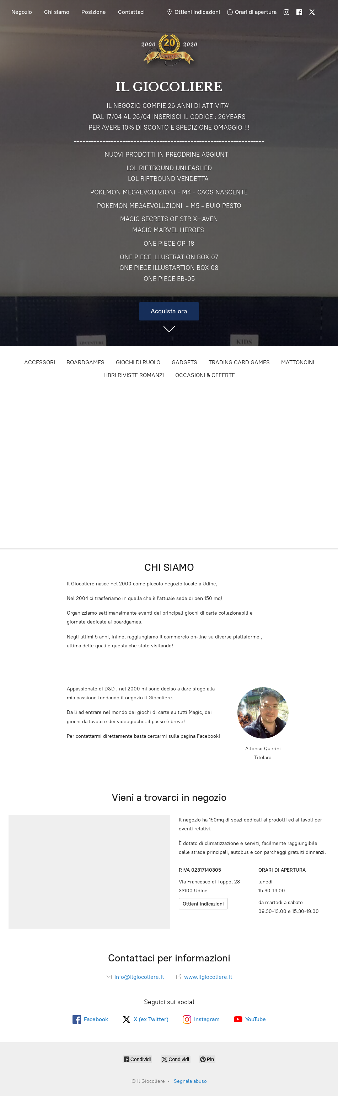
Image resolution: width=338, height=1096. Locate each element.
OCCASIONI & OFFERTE (205, 375)
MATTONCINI (297, 362)
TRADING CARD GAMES (239, 362)
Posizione (93, 12)
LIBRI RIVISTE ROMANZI (133, 375)
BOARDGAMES (85, 362)
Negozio (21, 12)
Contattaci (131, 12)
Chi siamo (56, 12)
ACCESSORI (39, 362)
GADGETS (184, 362)
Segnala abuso (190, 1081)
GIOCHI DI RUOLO (138, 362)
